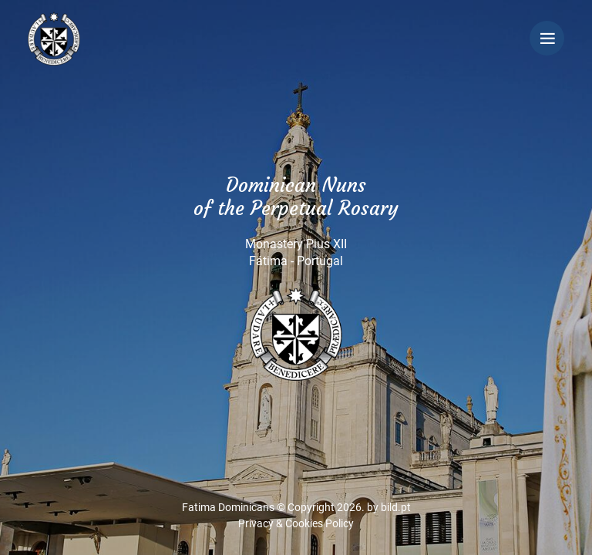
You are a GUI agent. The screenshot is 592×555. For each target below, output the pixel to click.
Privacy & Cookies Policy (296, 523)
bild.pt (396, 507)
